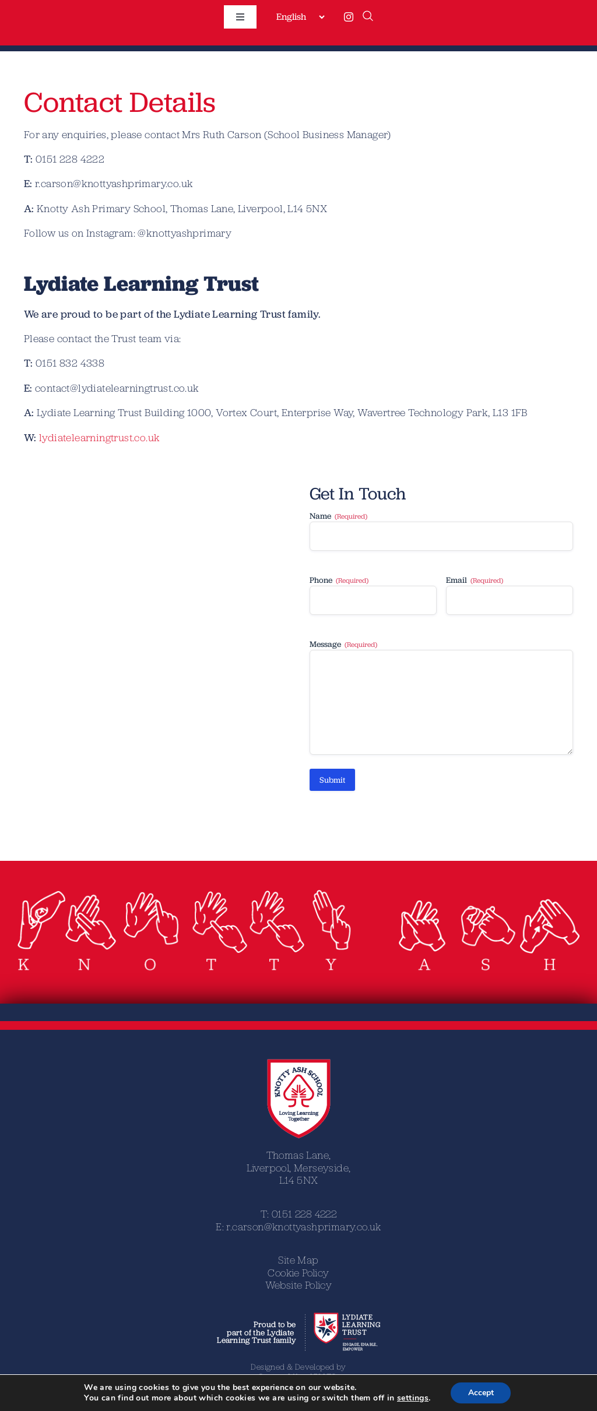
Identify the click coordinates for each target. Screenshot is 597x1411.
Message (343, 644)
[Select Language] (300, 16)
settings (412, 1398)
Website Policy (298, 1285)
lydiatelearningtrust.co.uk (99, 437)
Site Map (298, 1260)
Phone (339, 580)
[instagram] (348, 17)
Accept (481, 1392)
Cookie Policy (298, 1272)
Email (474, 580)
